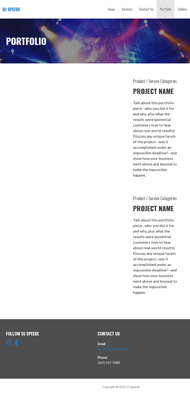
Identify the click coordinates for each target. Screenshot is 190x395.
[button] (10, 115)
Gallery (182, 9)
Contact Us (146, 9)
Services (127, 9)
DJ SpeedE (11, 9)
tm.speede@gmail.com (114, 349)
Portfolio (165, 9)
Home (111, 9)
